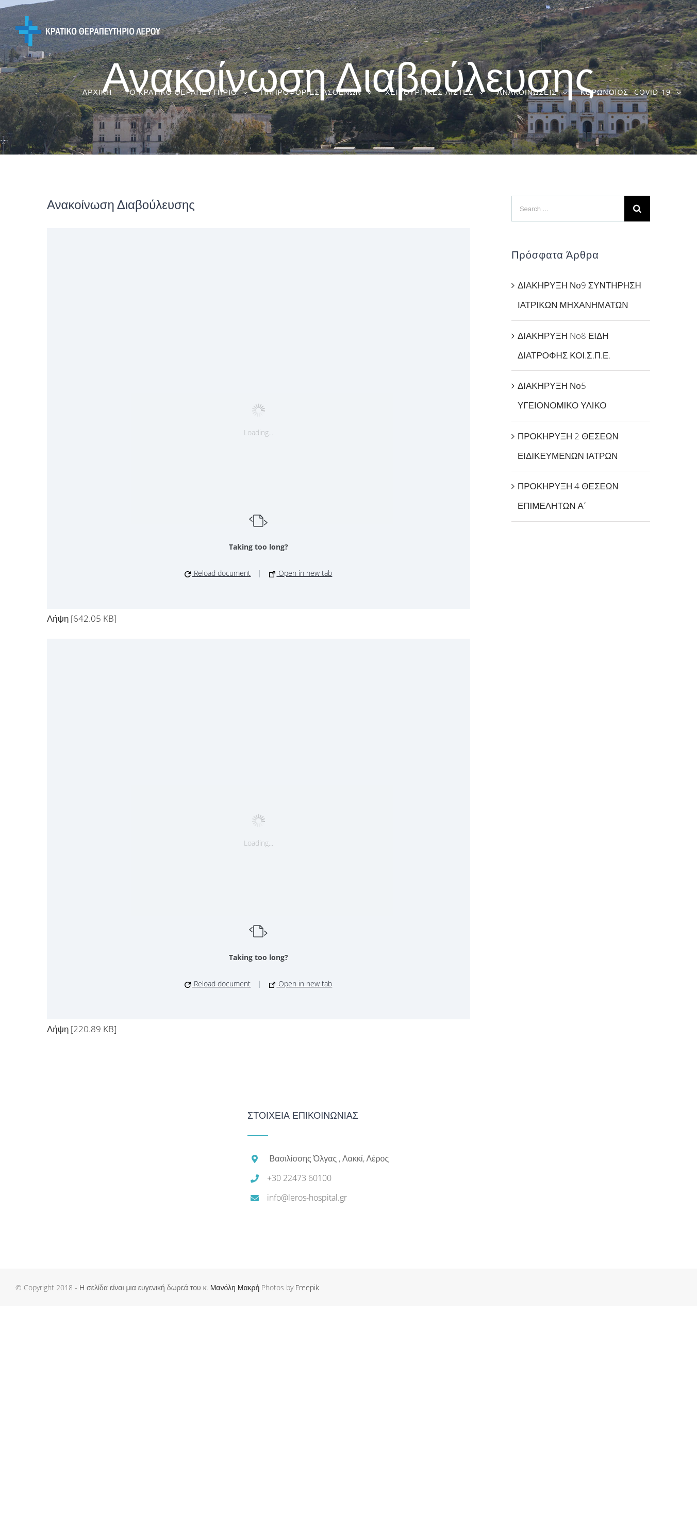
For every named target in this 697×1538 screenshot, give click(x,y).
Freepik (307, 1287)
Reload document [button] (218, 573)
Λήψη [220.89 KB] (82, 1029)
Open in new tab (300, 573)
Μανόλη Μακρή (235, 1287)
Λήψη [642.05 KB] (82, 618)
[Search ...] (567, 208)
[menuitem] (103, 92)
